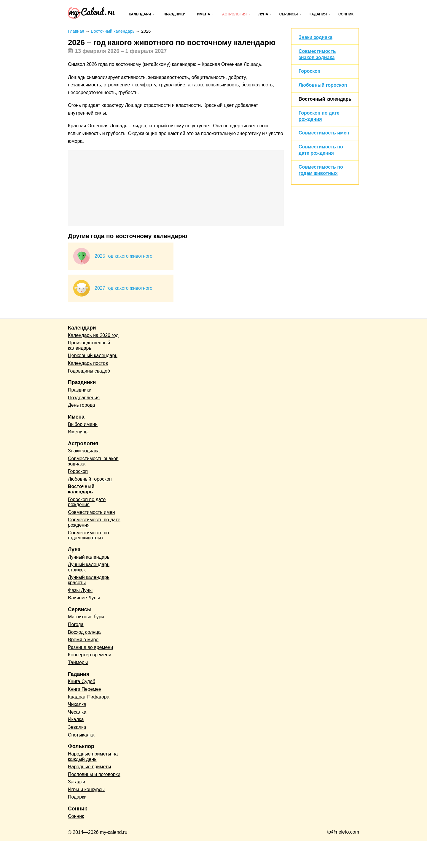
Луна (263, 14)
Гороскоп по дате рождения (87, 502)
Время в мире (83, 639)
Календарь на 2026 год (93, 335)
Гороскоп (310, 71)
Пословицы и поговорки (94, 774)
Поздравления (84, 397)
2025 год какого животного (123, 256)
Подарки (77, 796)
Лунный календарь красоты (88, 580)
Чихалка (77, 704)
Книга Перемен (84, 689)
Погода (76, 624)
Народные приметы (89, 766)
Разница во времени (90, 647)
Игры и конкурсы (86, 789)
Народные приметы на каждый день (93, 756)
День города (81, 405)
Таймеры (78, 662)
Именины (78, 431)
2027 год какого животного (123, 288)
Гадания (318, 14)
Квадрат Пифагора (88, 696)
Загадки (76, 781)
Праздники (175, 14)
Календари (140, 14)
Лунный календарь (88, 557)
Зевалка (77, 727)
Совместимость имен (324, 132)
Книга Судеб (81, 681)
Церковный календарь (92, 355)
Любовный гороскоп (323, 85)
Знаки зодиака (315, 37)
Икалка (76, 719)
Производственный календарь (89, 345)
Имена (203, 14)
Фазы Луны (80, 590)
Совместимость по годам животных (88, 535)
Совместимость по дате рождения (94, 522)
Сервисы (288, 14)
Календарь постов (88, 363)
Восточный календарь (325, 99)
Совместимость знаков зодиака (93, 461)
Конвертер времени (89, 654)
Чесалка (77, 712)
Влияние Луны (84, 597)
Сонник (345, 14)
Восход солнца (84, 632)
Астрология (234, 14)
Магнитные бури (86, 616)
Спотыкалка (81, 734)
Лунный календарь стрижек (88, 567)
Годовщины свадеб (89, 370)
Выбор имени (83, 424)
